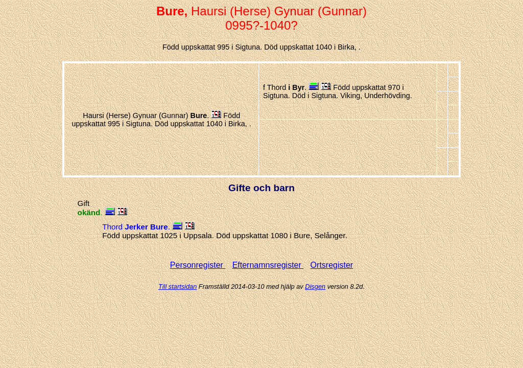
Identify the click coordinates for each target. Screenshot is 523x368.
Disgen (315, 286)
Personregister (198, 265)
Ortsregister (332, 265)
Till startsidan (177, 286)
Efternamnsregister (268, 265)
